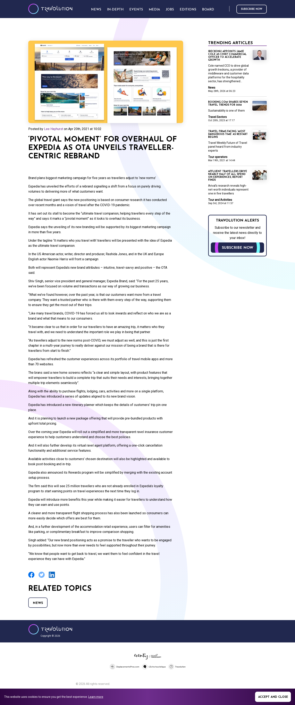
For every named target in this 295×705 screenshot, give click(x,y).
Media (154, 9)
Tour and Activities (220, 200)
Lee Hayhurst (53, 129)
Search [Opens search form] (225, 9)
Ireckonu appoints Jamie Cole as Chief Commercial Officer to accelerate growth (227, 55)
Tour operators (217, 157)
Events (136, 9)
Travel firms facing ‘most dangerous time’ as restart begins (228, 134)
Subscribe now (251, 9)
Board (208, 9)
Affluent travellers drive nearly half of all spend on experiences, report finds (227, 175)
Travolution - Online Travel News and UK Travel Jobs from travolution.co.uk (50, 629)
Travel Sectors (217, 117)
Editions (188, 9)
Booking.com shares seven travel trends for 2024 (228, 103)
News (38, 603)
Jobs (170, 9)
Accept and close (273, 697)
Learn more (95, 696)
